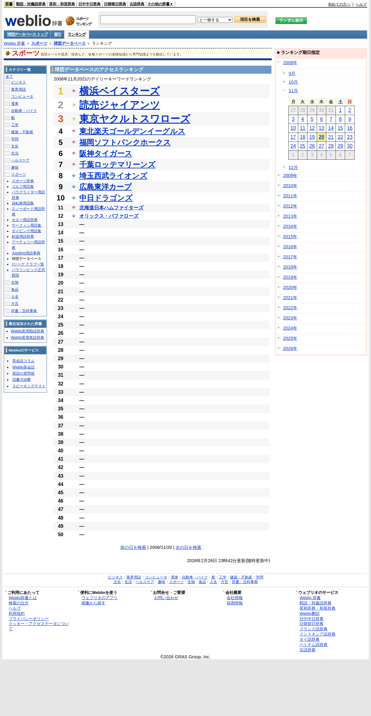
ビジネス (18, 82)
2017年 (290, 256)
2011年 (290, 195)
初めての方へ (339, 4)
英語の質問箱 (23, 373)
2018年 (290, 267)
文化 (15, 146)
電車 (15, 103)
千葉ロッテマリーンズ (117, 164)
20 (321, 137)
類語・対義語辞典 (31, 4)
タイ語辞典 (309, 639)
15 (340, 128)
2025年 (290, 338)
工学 (15, 125)
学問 (15, 139)
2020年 (290, 287)
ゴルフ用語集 (23, 186)
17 (293, 137)
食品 (15, 289)
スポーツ (39, 43)
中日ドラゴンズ (106, 198)
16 (349, 128)
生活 (15, 153)
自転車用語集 (23, 203)
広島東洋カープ (105, 187)
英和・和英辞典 (62, 4)
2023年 (290, 317)
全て (9, 76)
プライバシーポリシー (29, 618)
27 (321, 146)
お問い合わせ (166, 597)
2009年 (290, 175)
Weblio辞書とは (23, 597)
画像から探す (93, 603)
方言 (15, 304)
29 (340, 146)
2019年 (290, 277)
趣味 (15, 167)
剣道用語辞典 (23, 236)
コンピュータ (22, 96)
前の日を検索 (133, 547)
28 (331, 146)
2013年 (290, 216)
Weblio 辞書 (14, 43)
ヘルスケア (20, 160)
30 (349, 146)
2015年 (290, 236)
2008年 (290, 62)
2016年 (290, 246)
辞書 (9, 4)
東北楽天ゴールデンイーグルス (132, 131)
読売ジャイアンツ (119, 104)
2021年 (290, 297)
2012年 (290, 206)
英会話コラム (23, 361)
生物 (15, 282)
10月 (293, 82)
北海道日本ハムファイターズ (111, 207)
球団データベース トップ (27, 34)
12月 (293, 167)
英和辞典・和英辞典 (317, 608)
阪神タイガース (105, 153)
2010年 (290, 185)
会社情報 (235, 597)
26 (312, 146)
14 (331, 128)
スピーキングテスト (29, 386)
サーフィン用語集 (26, 225)
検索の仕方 (19, 603)
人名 (15, 296)
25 (302, 146)
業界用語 (18, 89)
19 (312, 137)
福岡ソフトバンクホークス (125, 142)
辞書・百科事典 (24, 311)
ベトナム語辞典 (313, 644)
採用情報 (235, 603)
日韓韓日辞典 (115, 4)
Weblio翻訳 (309, 613)
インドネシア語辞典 (317, 634)
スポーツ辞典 (23, 181)
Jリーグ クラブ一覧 (28, 264)
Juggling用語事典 (26, 253)
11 (302, 128)
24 (293, 146)
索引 (57, 34)
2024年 (290, 328)
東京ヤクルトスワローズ (134, 118)
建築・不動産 (22, 132)
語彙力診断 (21, 379)
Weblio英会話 (23, 367)
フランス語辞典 (313, 629)
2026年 (290, 348)
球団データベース (70, 43)
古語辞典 (137, 4)
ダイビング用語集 (26, 231)
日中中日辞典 (89, 4)
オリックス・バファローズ (108, 216)
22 (340, 137)
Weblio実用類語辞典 (27, 331)
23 (349, 137)
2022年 (290, 307)
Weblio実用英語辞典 (27, 337)
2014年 (290, 226)
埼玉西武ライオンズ (113, 175)
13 (321, 128)
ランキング (77, 34)
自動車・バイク (24, 111)
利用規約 (17, 613)
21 (331, 137)
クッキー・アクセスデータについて (39, 626)
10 (293, 128)
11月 (293, 90)
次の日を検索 (188, 547)
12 (312, 128)
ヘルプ (361, 4)
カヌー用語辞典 (25, 220)
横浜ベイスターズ (119, 91)
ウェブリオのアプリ (99, 597)
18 (302, 137)
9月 (292, 73)
